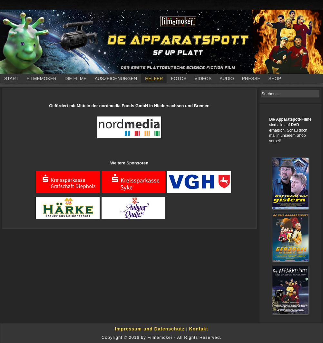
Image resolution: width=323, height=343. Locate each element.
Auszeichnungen (116, 78)
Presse (251, 78)
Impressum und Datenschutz (150, 328)
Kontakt (198, 328)
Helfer (154, 78)
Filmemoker (42, 78)
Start (11, 78)
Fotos (178, 78)
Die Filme (75, 78)
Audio (227, 78)
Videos (202, 78)
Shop (274, 78)
